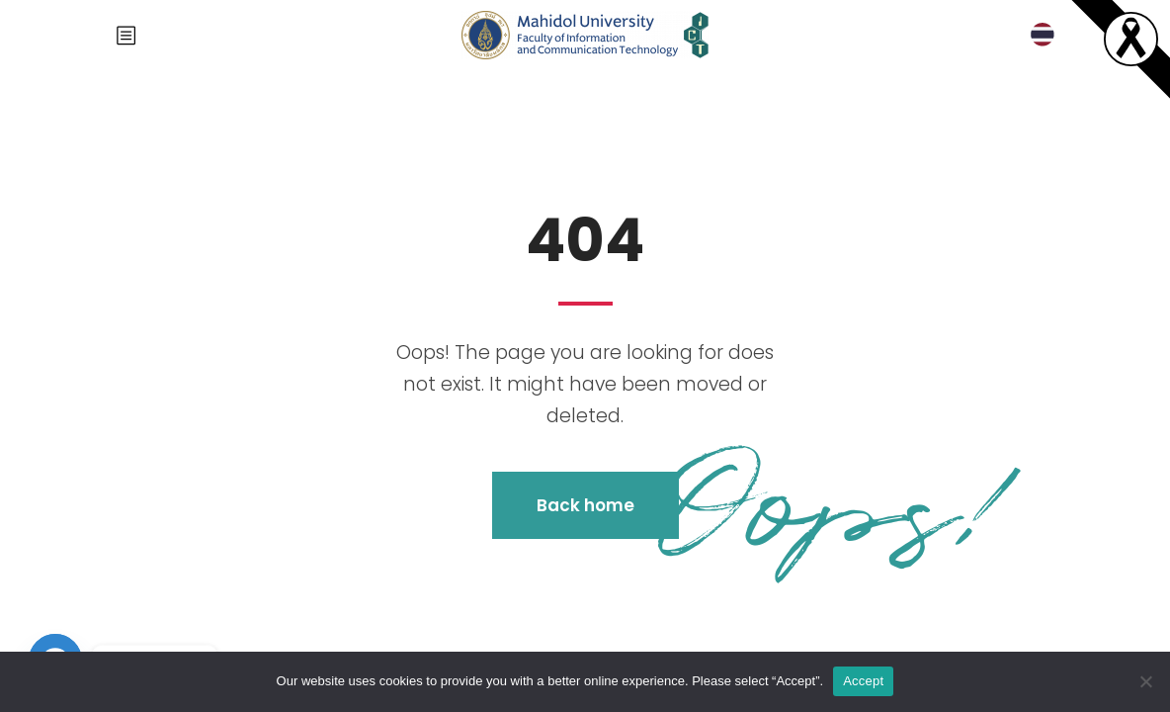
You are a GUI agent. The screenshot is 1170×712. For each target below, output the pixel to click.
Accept (863, 680)
